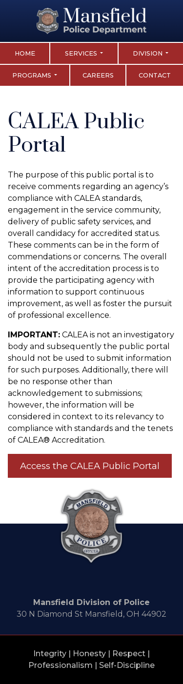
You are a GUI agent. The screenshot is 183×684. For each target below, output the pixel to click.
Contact (155, 75)
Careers (98, 75)
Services (82, 53)
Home (25, 53)
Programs (32, 75)
